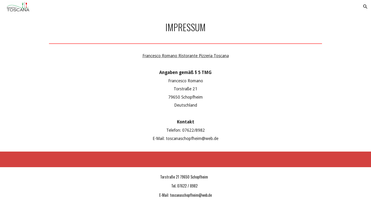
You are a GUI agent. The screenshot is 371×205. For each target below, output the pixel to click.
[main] (185, 27)
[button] (365, 6)
